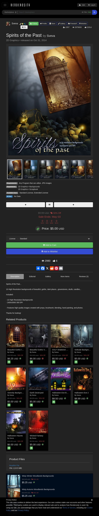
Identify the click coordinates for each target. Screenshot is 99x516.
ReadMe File (14, 465)
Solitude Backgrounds (83, 350)
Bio (24, 27)
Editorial (32, 276)
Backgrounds (34, 187)
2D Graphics (23, 187)
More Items (65, 276)
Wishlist (82, 24)
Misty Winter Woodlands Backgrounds (38, 476)
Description (15, 276)
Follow (33, 24)
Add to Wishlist (49, 251)
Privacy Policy (23, 510)
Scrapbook (33, 189)
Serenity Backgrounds (16, 393)
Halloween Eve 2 (81, 393)
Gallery (61, 24)
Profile (43, 24)
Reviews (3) (83, 276)
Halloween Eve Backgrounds (64, 393)
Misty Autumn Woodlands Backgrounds (38, 489)
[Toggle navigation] (5, 5)
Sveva (51, 35)
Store (52, 24)
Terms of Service (69, 508)
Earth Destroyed (36, 393)
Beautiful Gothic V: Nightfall (41, 350)
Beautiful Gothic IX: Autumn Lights (21, 350)
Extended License (41, 193)
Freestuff (72, 24)
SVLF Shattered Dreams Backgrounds (68, 350)
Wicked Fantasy (36, 436)
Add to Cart (49, 245)
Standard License (26, 193)
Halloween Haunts (15, 436)
